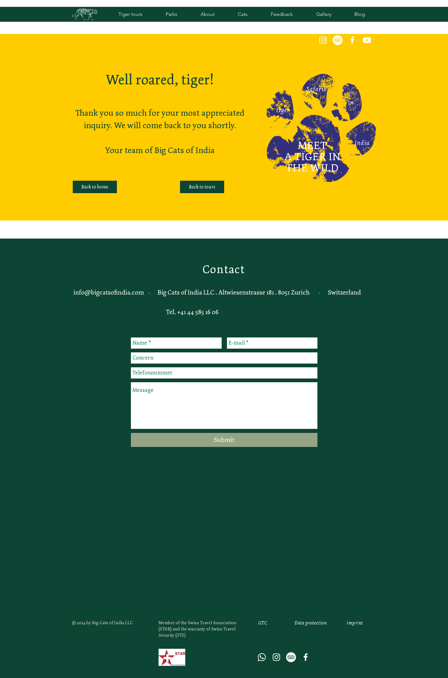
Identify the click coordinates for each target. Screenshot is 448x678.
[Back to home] (95, 187)
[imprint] (355, 623)
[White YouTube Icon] (367, 40)
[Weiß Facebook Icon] (352, 40)
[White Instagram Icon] (323, 40)
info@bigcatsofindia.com (108, 292)
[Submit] (224, 440)
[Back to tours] (202, 187)
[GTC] (263, 623)
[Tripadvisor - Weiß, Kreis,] (338, 40)
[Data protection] (311, 623)
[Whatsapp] (262, 657)
